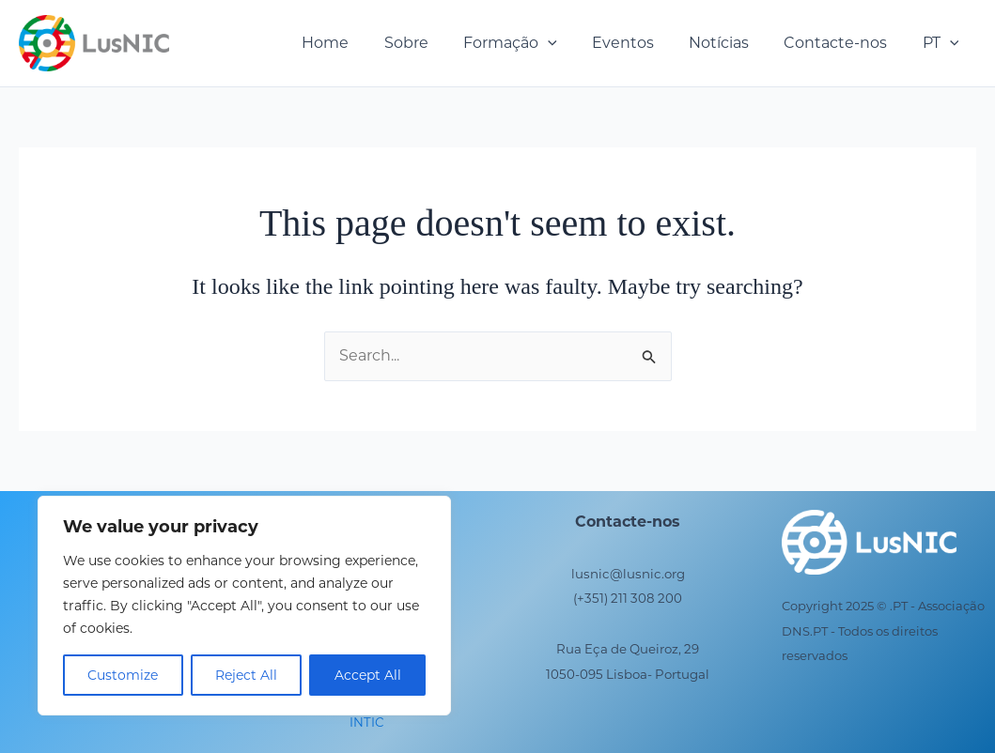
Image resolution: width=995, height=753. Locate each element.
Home (357, 43)
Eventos (640, 43)
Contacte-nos (842, 43)
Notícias (731, 43)
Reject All (246, 675)
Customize (122, 675)
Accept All (367, 675)
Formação (533, 43)
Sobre (434, 43)
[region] (244, 605)
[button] (570, 43)
